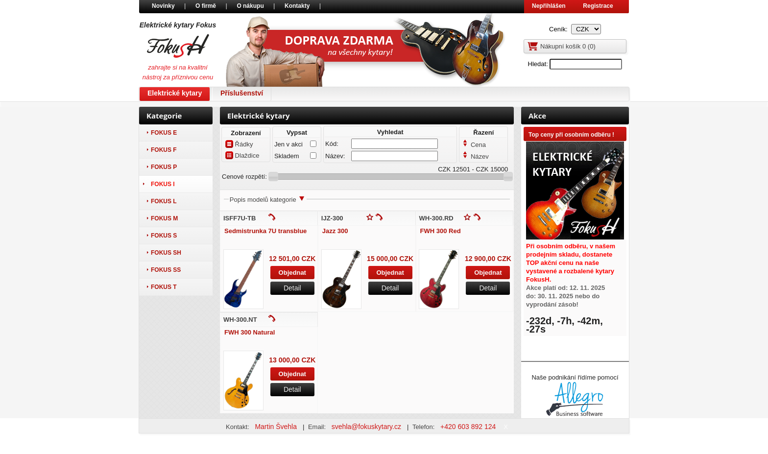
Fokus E (164, 132)
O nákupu (251, 5)
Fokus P (164, 167)
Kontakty (298, 5)
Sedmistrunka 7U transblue (265, 231)
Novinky (164, 5)
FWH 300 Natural (249, 332)
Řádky (239, 144)
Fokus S (164, 235)
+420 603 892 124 (469, 426)
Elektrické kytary (174, 93)
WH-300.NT (240, 319)
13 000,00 (284, 360)
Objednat (292, 272)
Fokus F (164, 149)
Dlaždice (242, 155)
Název (475, 156)
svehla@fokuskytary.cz (367, 426)
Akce (537, 115)
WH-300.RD (436, 218)
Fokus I (163, 184)
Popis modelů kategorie (268, 199)
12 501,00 (284, 259)
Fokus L (164, 201)
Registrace (598, 5)
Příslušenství (241, 93)
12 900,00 (480, 259)
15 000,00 (382, 259)
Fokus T (164, 287)
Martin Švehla (276, 426)
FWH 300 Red (440, 231)
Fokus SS (166, 269)
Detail (292, 288)
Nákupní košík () (568, 46)
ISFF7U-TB (239, 218)
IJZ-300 (332, 218)
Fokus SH (166, 252)
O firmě (206, 5)
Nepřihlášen (549, 5)
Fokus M (164, 218)
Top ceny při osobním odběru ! (571, 134)
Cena (474, 144)
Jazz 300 (335, 231)
